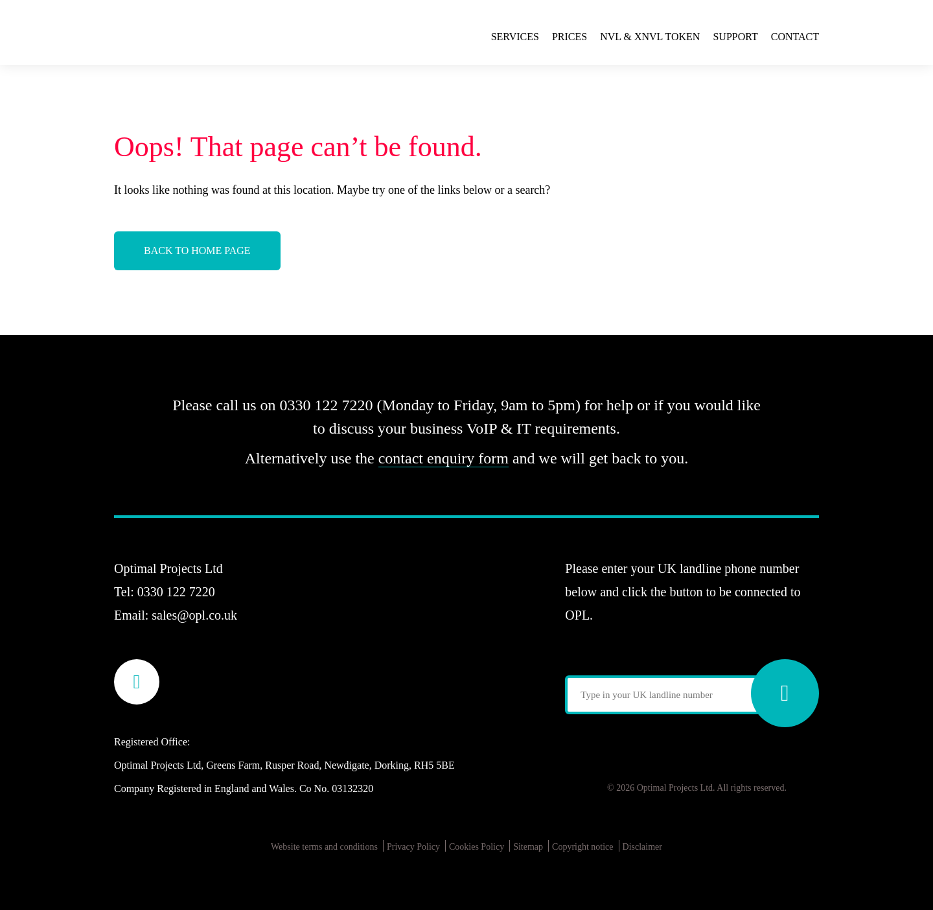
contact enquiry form (443, 458)
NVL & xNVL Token (650, 36)
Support (735, 36)
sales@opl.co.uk (194, 615)
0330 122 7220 (176, 592)
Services (515, 36)
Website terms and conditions (324, 847)
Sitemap (528, 847)
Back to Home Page (197, 250)
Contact (795, 36)
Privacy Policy (413, 847)
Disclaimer (642, 847)
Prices (569, 36)
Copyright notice (583, 847)
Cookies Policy (476, 847)
